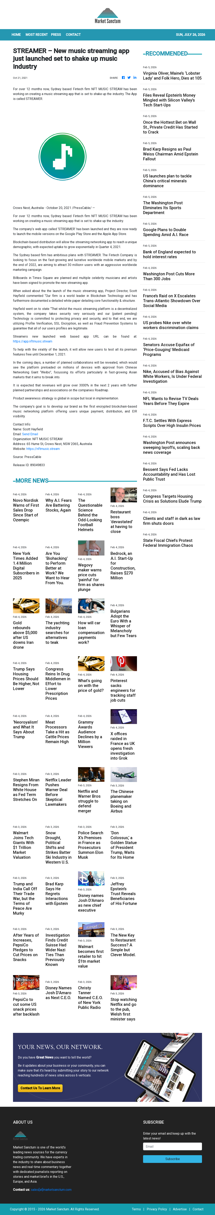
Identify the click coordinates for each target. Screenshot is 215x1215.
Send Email (30, 434)
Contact (198, 1209)
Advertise (180, 1209)
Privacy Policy (157, 1209)
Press (56, 35)
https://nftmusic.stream (43, 449)
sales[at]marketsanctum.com (51, 1190)
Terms (136, 1209)
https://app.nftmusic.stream (32, 341)
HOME (16, 35)
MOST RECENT (37, 35)
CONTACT (73, 35)
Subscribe (172, 1159)
